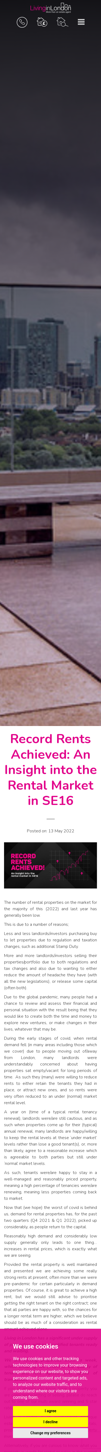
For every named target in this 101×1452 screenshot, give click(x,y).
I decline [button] (50, 1422)
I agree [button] (50, 1411)
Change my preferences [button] (50, 1433)
